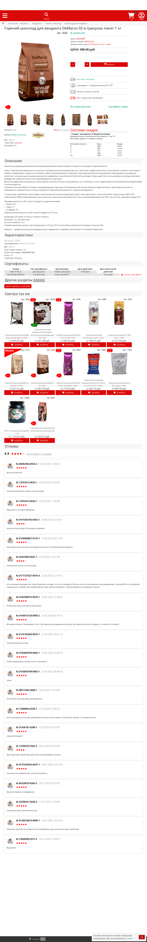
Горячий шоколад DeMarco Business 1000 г (17, 384)
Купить (17, 344)
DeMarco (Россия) (18, 134)
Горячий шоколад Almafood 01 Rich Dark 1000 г (68, 336)
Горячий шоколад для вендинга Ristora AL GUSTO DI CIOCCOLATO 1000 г (93, 383)
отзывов (61, 130)
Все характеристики (80, 106)
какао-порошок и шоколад (18, 286)
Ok (142, 937)
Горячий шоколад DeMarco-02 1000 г (42, 384)
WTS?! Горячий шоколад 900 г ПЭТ (16, 432)
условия (128, 938)
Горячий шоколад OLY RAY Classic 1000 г (119, 336)
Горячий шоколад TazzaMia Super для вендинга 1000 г (17, 336)
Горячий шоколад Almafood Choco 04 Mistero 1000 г (68, 384)
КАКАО (39, 280)
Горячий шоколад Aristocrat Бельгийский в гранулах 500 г (42, 431)
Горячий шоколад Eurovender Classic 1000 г (93, 336)
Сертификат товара (118, 106)
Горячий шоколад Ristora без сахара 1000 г (119, 384)
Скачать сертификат (131, 274)
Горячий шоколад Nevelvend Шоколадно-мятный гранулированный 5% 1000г (42, 333)
